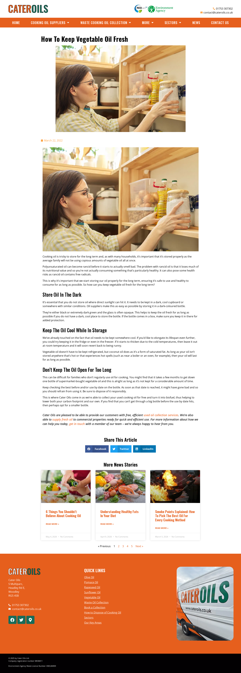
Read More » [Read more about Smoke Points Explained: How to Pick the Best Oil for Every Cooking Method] (161, 528)
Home (16, 22)
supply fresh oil (62, 419)
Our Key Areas (93, 622)
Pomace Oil (91, 582)
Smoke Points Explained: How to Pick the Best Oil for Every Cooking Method (175, 515)
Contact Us (220, 22)
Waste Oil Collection (96, 602)
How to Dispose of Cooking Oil (102, 612)
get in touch (77, 424)
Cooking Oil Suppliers (50, 22)
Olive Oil (89, 577)
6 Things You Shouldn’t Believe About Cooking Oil (63, 513)
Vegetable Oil (92, 597)
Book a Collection (94, 607)
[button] (97, 449)
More (148, 22)
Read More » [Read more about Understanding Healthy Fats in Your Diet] (107, 524)
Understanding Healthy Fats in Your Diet (119, 513)
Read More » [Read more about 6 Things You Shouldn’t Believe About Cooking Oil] (52, 524)
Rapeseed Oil (92, 587)
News (196, 22)
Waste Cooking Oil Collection (105, 22)
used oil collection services (161, 415)
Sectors (173, 22)
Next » (139, 546)
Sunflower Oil (92, 592)
